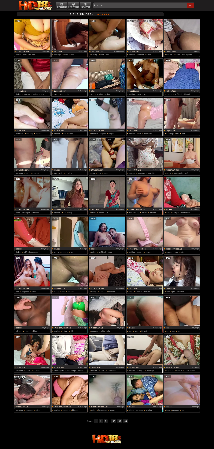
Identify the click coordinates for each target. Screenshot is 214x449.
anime (93, 213)
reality (177, 55)
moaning (29, 134)
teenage (132, 173)
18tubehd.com (97, 51)
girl (173, 292)
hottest (144, 213)
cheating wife (59, 371)
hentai (101, 213)
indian (18, 94)
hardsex (27, 94)
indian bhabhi (190, 371)
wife (60, 173)
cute (55, 94)
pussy (106, 173)
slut (67, 94)
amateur (132, 55)
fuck (139, 134)
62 (113, 421)
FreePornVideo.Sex (137, 209)
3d (107, 213)
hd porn (32, 55)
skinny (56, 252)
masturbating (134, 213)
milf (177, 134)
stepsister (151, 173)
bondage (150, 371)
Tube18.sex (134, 51)
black (35, 331)
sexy (102, 55)
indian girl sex (38, 94)
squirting (68, 173)
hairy (27, 173)
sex (107, 55)
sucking (94, 55)
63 (120, 421)
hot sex (179, 371)
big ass (103, 134)
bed (72, 55)
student (141, 55)
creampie (35, 173)
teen (168, 292)
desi (25, 55)
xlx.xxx (94, 91)
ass (92, 94)
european (29, 410)
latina (183, 252)
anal (18, 213)
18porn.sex (58, 51)
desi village (71, 371)
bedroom (19, 134)
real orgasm (187, 55)
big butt (38, 134)
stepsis (111, 134)
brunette (111, 292)
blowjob (169, 55)
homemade (178, 173)
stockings (57, 55)
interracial (148, 134)
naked (93, 252)
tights (102, 331)
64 (126, 421)
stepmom (141, 173)
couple (112, 410)
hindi (34, 292)
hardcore (36, 371)
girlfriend (178, 94)
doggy (168, 173)
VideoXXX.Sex (22, 51)
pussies (148, 252)
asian (18, 55)
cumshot (35, 213)
